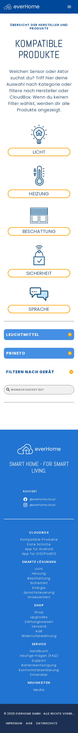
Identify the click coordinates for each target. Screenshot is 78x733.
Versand (39, 626)
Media (39, 690)
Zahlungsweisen (39, 622)
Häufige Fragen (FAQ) (39, 655)
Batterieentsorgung (39, 665)
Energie (38, 588)
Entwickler (39, 674)
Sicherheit (39, 583)
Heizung (39, 573)
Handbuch (39, 651)
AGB (39, 631)
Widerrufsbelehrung (39, 636)
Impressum (14, 723)
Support (39, 660)
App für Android (39, 549)
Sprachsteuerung (39, 592)
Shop (39, 612)
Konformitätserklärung (39, 670)
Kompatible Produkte (39, 539)
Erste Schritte (39, 544)
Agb (29, 723)
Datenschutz (46, 723)
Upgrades (39, 617)
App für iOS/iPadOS (39, 553)
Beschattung (39, 578)
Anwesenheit (39, 597)
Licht (39, 569)
